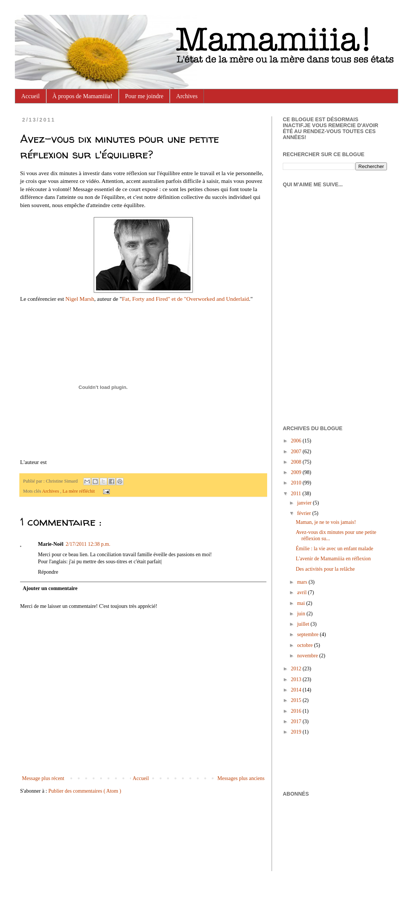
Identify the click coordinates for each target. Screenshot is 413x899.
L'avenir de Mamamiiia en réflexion (333, 558)
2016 (297, 711)
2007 (297, 451)
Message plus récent (43, 778)
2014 (297, 690)
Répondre (48, 572)
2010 (297, 483)
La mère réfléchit (79, 491)
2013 (297, 679)
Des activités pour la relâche (325, 569)
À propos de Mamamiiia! (82, 96)
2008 (297, 462)
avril (302, 592)
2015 (297, 700)
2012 (297, 668)
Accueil (30, 96)
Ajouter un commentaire (50, 588)
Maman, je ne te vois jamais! (326, 522)
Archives (187, 96)
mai (301, 603)
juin (301, 613)
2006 (297, 441)
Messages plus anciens (241, 778)
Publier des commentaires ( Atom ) (84, 791)
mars (302, 582)
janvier (305, 503)
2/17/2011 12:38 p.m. (87, 544)
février (304, 513)
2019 (297, 732)
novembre (308, 655)
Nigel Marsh (79, 299)
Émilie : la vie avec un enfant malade (334, 548)
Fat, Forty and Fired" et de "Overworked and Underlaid (185, 299)
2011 (296, 493)
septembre (308, 634)
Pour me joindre (144, 96)
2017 (297, 721)
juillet (303, 624)
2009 (297, 472)
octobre (305, 645)
